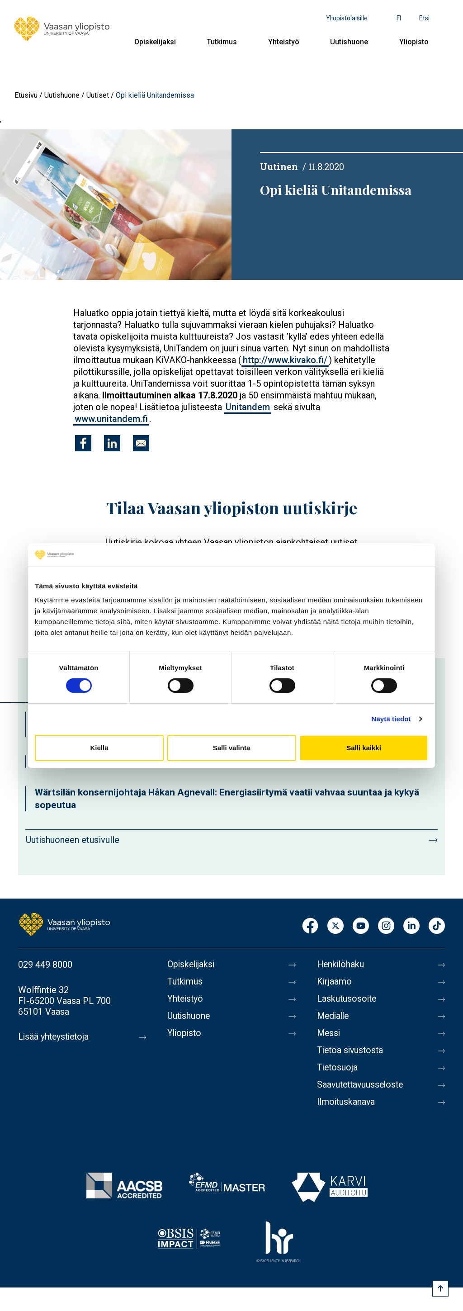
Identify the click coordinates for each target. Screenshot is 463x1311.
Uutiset (97, 95)
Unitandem (248, 407)
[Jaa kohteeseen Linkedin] (112, 443)
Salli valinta (231, 748)
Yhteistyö (283, 42)
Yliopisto (414, 42)
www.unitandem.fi (111, 418)
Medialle (334, 1016)
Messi (329, 1033)
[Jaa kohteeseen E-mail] (141, 443)
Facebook (310, 926)
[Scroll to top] (440, 1288)
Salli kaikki (363, 748)
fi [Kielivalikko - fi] (399, 18)
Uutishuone (349, 42)
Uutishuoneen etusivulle (72, 839)
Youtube (361, 926)
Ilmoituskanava (347, 1102)
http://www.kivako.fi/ (285, 360)
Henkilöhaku (341, 964)
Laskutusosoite (347, 999)
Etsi (424, 18)
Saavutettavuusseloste (362, 1084)
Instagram (386, 926)
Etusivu (26, 95)
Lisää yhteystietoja (55, 1037)
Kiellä (99, 748)
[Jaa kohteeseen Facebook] (83, 443)
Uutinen (279, 166)
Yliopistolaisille (347, 18)
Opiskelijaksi (155, 42)
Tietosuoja (338, 1067)
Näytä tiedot (391, 719)
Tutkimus (222, 42)
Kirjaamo (334, 981)
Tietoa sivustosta (351, 1050)
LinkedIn (411, 926)
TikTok (437, 926)
